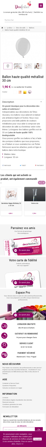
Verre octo (34, 203)
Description (8, 101)
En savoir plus (24, 250)
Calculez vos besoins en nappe (12, 388)
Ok (39, 429)
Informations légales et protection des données (17, 400)
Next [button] (43, 182)
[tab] (23, 102)
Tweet (23, 165)
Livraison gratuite (10, 12)
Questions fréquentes (9, 385)
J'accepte (37, 439)
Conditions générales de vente (12, 404)
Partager (6, 165)
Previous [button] (40, 182)
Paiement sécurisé (8, 402)
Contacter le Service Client (10, 383)
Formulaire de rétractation (10, 407)
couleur (4, 92)
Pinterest (39, 165)
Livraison (5, 397)
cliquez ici (19, 444)
